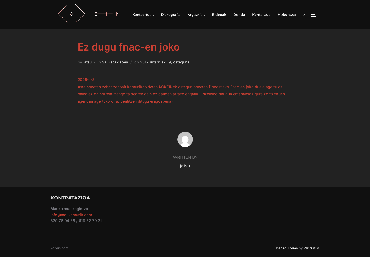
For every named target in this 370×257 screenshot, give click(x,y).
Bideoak (219, 15)
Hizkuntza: (292, 15)
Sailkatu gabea (115, 62)
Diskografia (171, 15)
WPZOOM (312, 248)
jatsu (87, 62)
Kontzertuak (143, 15)
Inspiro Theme (287, 248)
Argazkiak (196, 15)
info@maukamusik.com (71, 214)
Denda (239, 15)
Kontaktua (261, 15)
